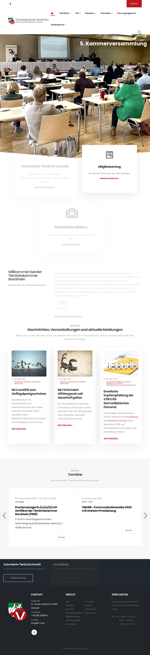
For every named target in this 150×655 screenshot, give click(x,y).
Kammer (70, 609)
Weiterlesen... (19, 432)
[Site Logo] (28, 21)
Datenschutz (90, 609)
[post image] (29, 367)
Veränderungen (73, 620)
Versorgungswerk (126, 13)
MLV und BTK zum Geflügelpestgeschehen (29, 395)
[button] (139, 32)
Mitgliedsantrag (73, 616)
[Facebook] (10, 4)
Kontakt (134, 3)
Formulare (89, 601)
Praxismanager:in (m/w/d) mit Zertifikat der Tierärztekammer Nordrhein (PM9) (36, 510)
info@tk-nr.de (37, 623)
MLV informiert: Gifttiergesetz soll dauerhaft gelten (70, 397)
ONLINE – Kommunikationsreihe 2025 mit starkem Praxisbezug (106, 509)
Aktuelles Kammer (114, 385)
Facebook (34, 632)
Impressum (90, 613)
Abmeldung (71, 624)
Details (61, 537)
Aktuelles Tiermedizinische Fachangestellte (121, 388)
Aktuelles (70, 605)
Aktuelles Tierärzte (22, 385)
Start (68, 601)
